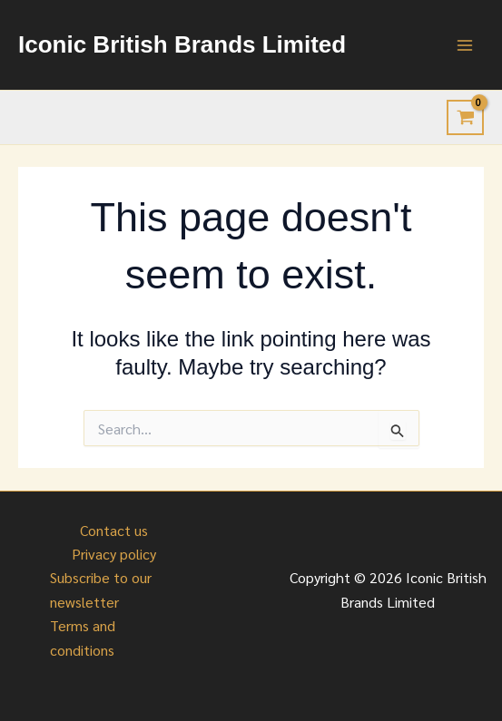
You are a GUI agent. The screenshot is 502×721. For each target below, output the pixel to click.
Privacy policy (114, 553)
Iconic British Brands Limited (182, 44)
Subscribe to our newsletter (101, 589)
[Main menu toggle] (465, 44)
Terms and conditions (82, 637)
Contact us (114, 530)
